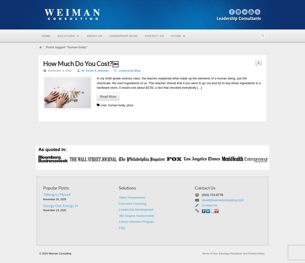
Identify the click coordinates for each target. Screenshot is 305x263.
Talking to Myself (57, 194)
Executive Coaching (132, 203)
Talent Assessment (132, 197)
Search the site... (262, 35)
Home (46, 35)
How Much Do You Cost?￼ (81, 64)
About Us (94, 35)
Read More (108, 96)
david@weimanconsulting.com (223, 200)
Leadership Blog (124, 35)
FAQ (122, 228)
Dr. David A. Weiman (95, 70)
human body (116, 105)
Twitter (245, 12)
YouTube (251, 12)
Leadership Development (136, 209)
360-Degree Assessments (136, 216)
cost (104, 105)
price (130, 105)
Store (178, 35)
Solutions (68, 35)
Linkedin (238, 12)
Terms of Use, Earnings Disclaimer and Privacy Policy (233, 253)
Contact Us (154, 35)
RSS (258, 12)
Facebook (232, 12)
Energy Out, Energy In (60, 206)
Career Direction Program (136, 222)
